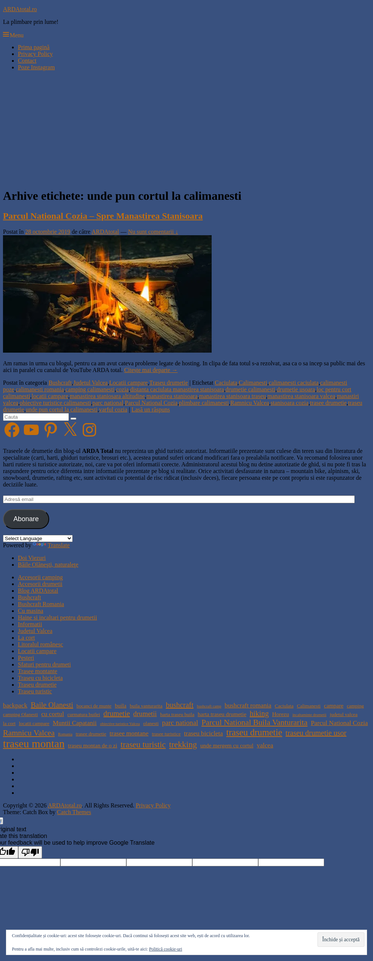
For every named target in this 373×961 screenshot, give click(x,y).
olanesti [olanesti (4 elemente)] (150, 723)
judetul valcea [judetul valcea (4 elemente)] (343, 714)
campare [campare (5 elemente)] (333, 705)
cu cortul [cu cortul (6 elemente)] (52, 714)
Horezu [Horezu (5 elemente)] (280, 714)
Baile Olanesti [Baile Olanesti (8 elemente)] (52, 705)
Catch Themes (74, 812)
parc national (107, 403)
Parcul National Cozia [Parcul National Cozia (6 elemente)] (339, 723)
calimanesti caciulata (294, 382)
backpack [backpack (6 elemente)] (15, 705)
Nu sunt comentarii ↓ (153, 232)
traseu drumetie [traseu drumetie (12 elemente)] (254, 732)
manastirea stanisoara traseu (232, 396)
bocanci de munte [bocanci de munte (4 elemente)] (93, 706)
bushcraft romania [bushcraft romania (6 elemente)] (248, 705)
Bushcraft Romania (41, 604)
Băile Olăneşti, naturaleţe (48, 564)
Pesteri (26, 658)
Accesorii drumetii (40, 584)
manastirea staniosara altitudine (107, 396)
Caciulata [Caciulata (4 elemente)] (284, 706)
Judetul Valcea (90, 382)
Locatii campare (128, 382)
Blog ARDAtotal (38, 590)
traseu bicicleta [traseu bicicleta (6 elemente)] (203, 733)
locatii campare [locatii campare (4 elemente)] (34, 723)
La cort (26, 637)
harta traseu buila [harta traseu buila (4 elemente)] (177, 714)
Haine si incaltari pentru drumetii (57, 617)
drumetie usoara (296, 389)
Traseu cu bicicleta (40, 678)
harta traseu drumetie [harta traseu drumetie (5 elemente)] (222, 714)
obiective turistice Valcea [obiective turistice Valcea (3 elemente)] (120, 724)
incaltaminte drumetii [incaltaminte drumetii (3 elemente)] (309, 715)
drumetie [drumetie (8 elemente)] (116, 713)
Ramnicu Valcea (249, 403)
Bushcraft (60, 382)
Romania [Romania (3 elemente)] (65, 734)
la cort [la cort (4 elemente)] (9, 723)
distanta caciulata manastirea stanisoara (177, 389)
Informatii (30, 624)
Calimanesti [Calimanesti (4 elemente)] (309, 706)
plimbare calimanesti (204, 403)
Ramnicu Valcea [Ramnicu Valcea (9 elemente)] (29, 732)
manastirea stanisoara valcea (301, 396)
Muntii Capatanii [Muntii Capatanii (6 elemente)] (75, 723)
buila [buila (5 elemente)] (120, 705)
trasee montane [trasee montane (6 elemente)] (129, 733)
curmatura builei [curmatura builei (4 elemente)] (83, 714)
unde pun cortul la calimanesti (62, 409)
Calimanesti (253, 382)
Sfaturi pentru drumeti (44, 664)
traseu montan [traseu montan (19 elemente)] (33, 744)
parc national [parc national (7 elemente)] (180, 723)
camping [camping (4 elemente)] (355, 706)
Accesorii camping (40, 577)
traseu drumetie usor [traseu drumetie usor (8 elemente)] (315, 733)
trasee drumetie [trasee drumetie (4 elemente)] (91, 734)
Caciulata (226, 382)
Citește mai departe (151, 370)
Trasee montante (37, 671)
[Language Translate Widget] (38, 538)
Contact (27, 60)
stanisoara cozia (290, 403)
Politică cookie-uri (165, 949)
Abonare (26, 519)
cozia (122, 389)
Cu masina (30, 611)
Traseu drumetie (168, 382)
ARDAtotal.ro (20, 9)
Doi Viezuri (32, 558)
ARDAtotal (105, 232)
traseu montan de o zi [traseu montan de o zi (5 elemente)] (92, 745)
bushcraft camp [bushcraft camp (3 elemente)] (209, 706)
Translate (51, 545)
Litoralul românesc (40, 644)
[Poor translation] (30, 852)
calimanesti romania (40, 389)
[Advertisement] (186, 129)
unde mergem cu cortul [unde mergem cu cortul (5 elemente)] (226, 745)
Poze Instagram (36, 67)
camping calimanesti (89, 389)
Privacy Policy (35, 54)
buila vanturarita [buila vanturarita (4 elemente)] (146, 706)
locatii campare (50, 396)
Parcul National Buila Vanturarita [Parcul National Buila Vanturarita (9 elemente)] (255, 722)
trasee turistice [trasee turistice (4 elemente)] (166, 734)
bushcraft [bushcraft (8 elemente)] (179, 705)
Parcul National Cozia (151, 403)
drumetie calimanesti (250, 389)
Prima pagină (34, 47)
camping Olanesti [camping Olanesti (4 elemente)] (20, 714)
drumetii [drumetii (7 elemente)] (145, 714)
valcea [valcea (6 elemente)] (265, 745)
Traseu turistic (35, 691)
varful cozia (113, 409)
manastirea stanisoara (171, 396)
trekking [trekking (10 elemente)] (183, 744)
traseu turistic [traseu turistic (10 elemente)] (143, 744)
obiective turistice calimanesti (55, 403)
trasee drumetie (328, 403)
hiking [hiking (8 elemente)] (259, 713)
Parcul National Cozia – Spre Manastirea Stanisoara (103, 216)
